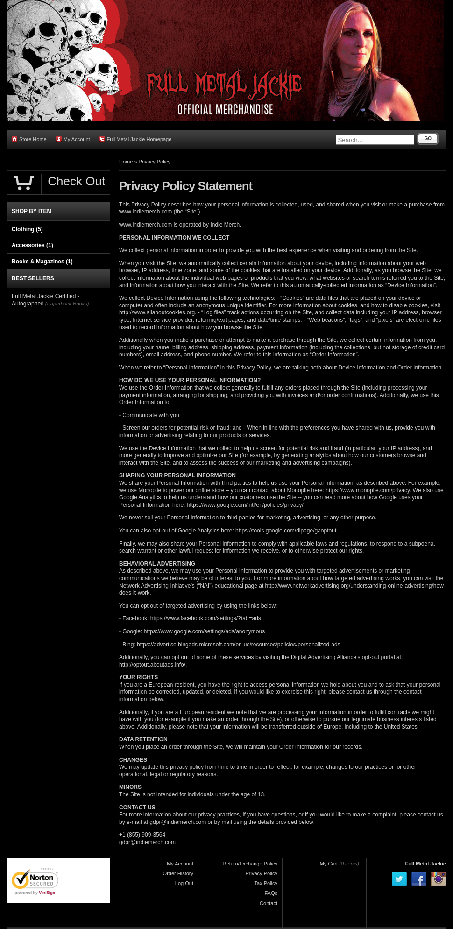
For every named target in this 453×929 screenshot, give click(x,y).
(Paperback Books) (67, 303)
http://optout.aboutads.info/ (152, 664)
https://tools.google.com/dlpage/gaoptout (285, 530)
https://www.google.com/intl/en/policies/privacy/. (246, 505)
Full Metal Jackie (425, 863)
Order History (178, 873)
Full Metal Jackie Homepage (135, 139)
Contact (268, 903)
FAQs (270, 893)
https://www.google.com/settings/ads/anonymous (204, 631)
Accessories (32, 245)
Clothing (27, 229)
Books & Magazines (42, 261)
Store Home (29, 139)
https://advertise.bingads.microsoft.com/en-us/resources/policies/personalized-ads (238, 644)
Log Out (184, 883)
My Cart (329, 863)
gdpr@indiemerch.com (177, 822)
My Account (73, 139)
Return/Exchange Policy (250, 863)
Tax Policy (265, 883)
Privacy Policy (154, 161)
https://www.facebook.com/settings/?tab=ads (205, 618)
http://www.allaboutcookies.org (157, 312)
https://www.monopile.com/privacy (368, 490)
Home (126, 161)
